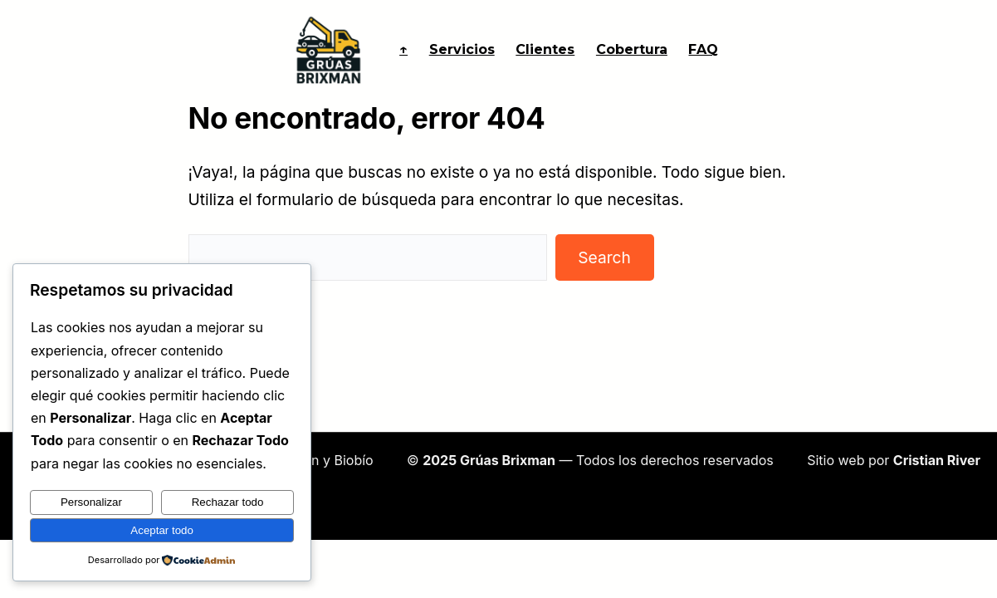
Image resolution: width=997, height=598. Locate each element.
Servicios (462, 49)
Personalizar (91, 502)
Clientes (545, 49)
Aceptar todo (161, 530)
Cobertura (631, 49)
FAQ (703, 49)
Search (604, 257)
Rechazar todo (228, 502)
